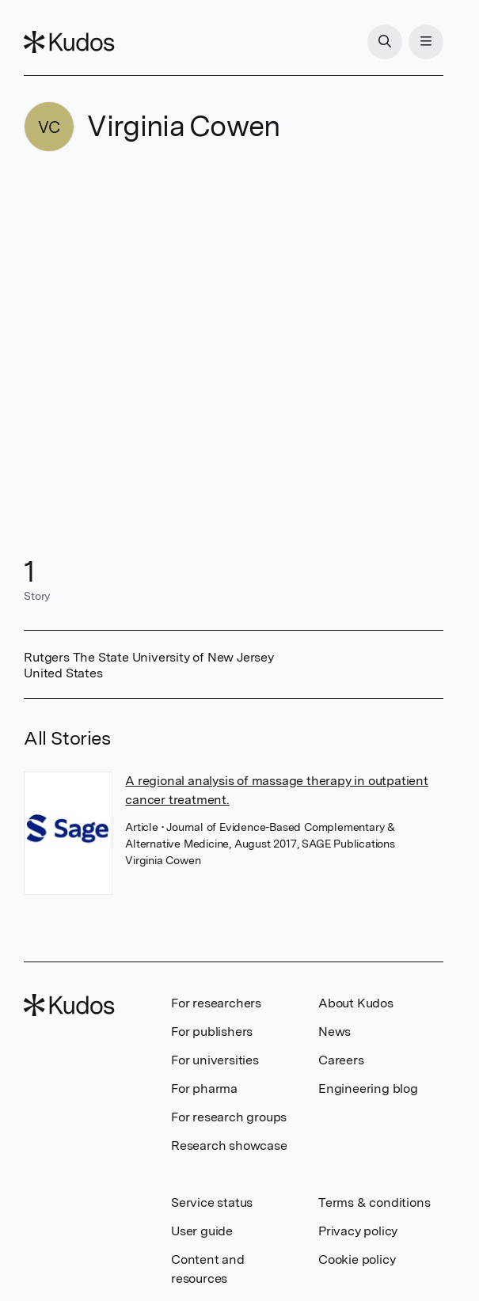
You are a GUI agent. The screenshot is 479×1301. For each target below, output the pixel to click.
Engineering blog (368, 1088)
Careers (341, 1060)
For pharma (204, 1088)
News (334, 1031)
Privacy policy (357, 1230)
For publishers (212, 1031)
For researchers (216, 1003)
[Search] (384, 42)
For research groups (229, 1117)
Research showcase (229, 1145)
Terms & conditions (374, 1202)
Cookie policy (356, 1259)
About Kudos (355, 1003)
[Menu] (426, 42)
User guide (202, 1230)
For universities (215, 1060)
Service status (212, 1202)
